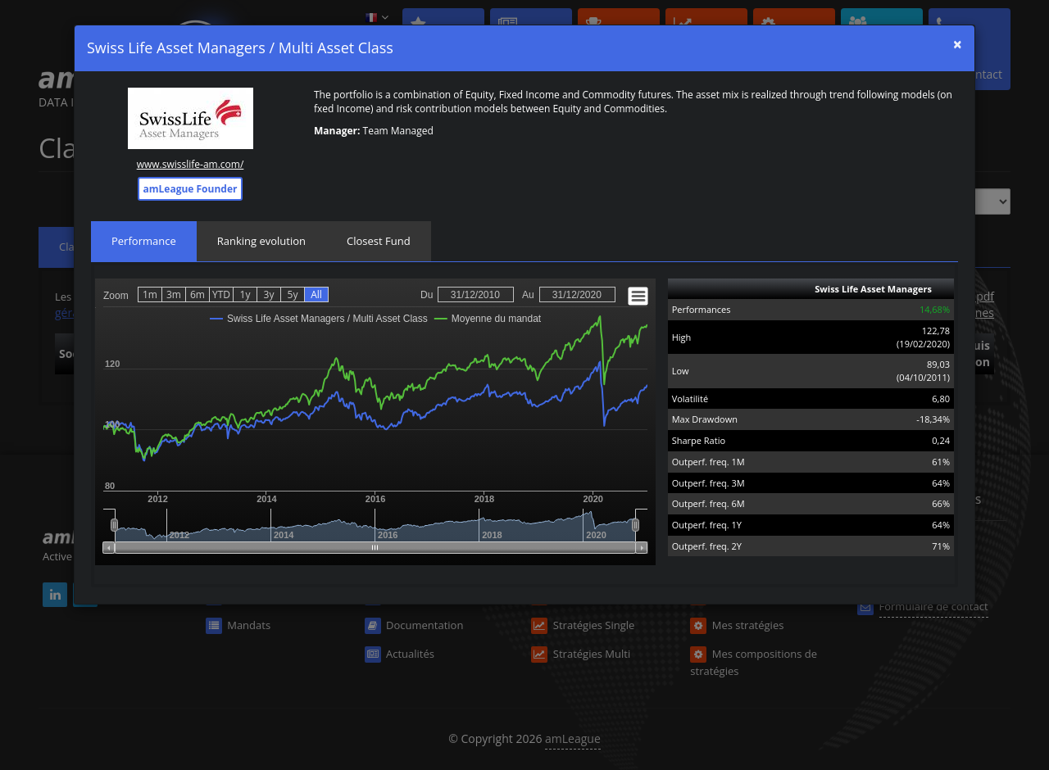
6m (197, 294)
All (316, 294)
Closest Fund (379, 240)
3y (269, 294)
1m (150, 294)
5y (293, 294)
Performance (143, 240)
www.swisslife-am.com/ (190, 164)
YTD (221, 294)
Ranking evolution (261, 240)
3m (173, 294)
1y (245, 294)
